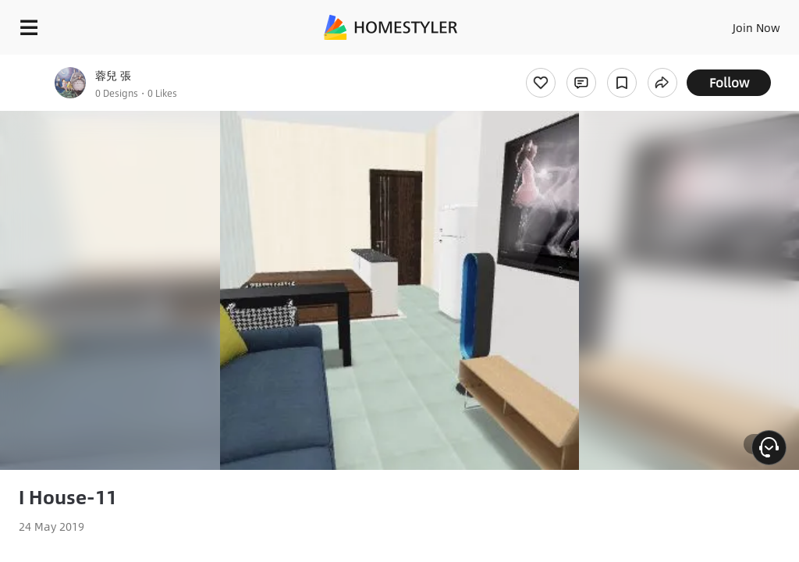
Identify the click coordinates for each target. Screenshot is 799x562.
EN (736, 23)
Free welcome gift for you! (599, 62)
